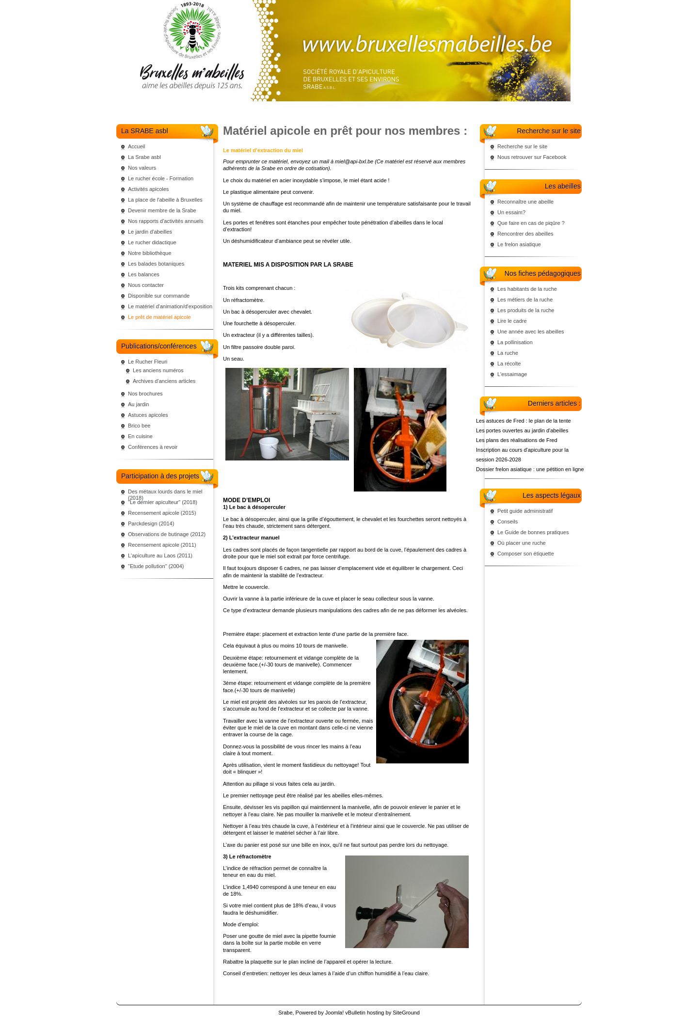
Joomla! (334, 1012)
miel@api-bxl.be (354, 161)
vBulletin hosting (364, 1012)
